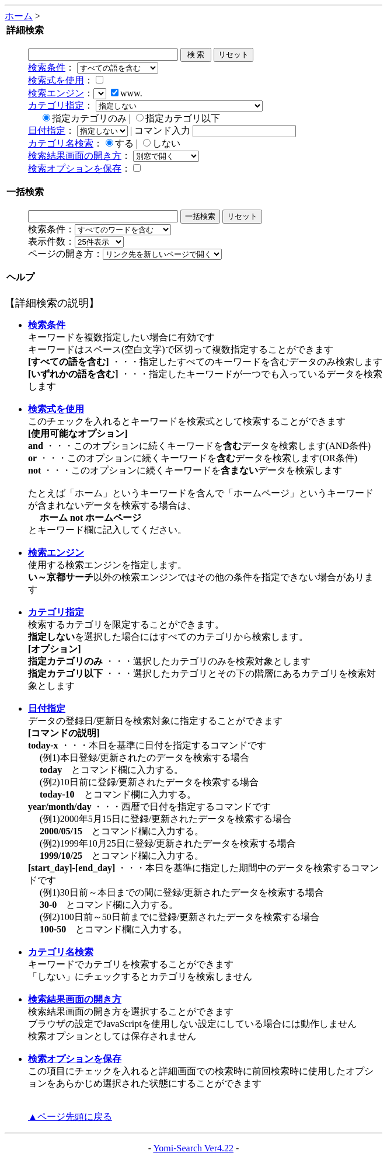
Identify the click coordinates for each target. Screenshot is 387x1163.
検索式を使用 (56, 80)
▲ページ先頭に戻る (70, 1117)
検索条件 (46, 67)
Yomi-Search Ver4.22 (193, 1148)
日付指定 (46, 130)
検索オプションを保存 (74, 168)
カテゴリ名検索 (60, 143)
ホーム (19, 16)
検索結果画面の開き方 (74, 156)
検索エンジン (56, 93)
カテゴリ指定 (56, 105)
